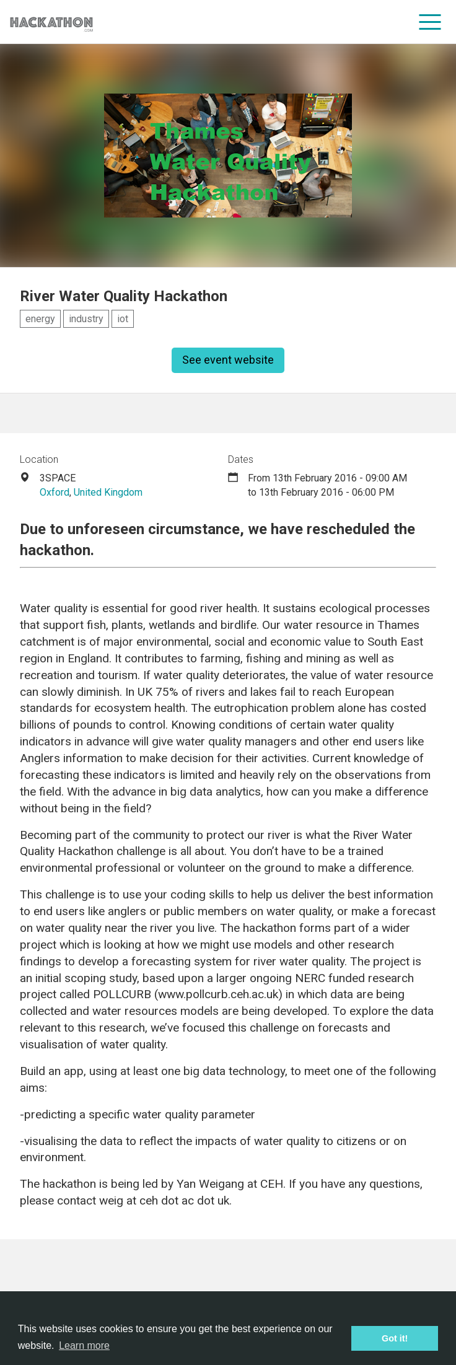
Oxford (54, 492)
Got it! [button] (395, 1338)
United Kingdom (108, 492)
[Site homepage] (51, 22)
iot (122, 319)
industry (86, 319)
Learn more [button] (84, 1345)
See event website (228, 359)
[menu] (430, 21)
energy (40, 319)
